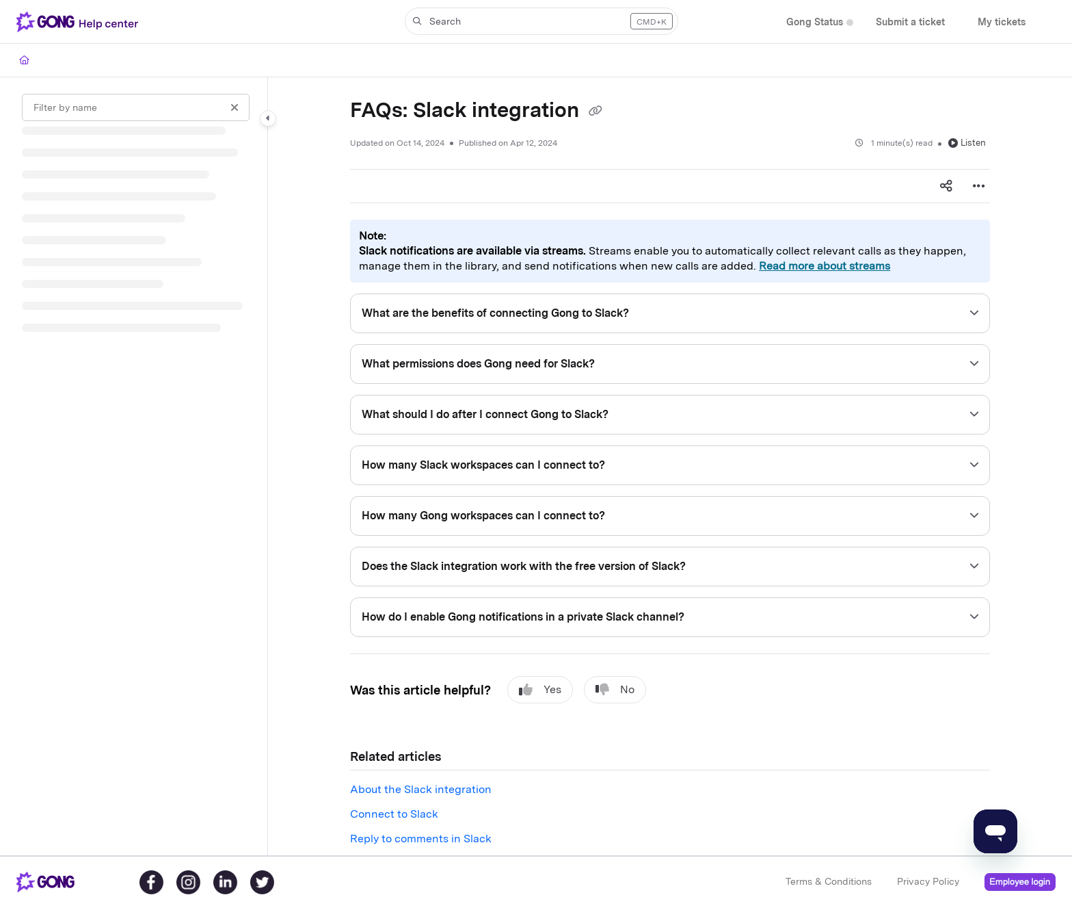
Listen (967, 143)
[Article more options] (979, 186)
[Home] (24, 60)
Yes (540, 690)
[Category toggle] (268, 118)
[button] (541, 21)
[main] (670, 466)
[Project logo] (80, 22)
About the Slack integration (421, 789)
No (614, 690)
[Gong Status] (814, 22)
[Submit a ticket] (910, 22)
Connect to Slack (394, 813)
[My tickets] (1002, 22)
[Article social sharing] (946, 186)
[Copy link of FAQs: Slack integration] (595, 111)
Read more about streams (824, 265)
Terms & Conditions (829, 881)
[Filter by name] (136, 107)
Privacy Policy (928, 881)
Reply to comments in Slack (421, 838)
